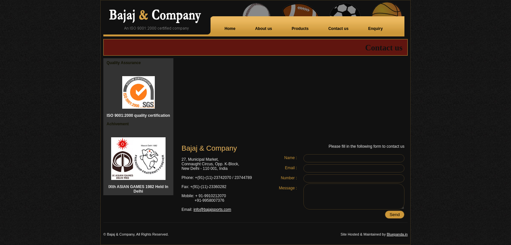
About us (263, 28)
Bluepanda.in (397, 234)
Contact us (338, 28)
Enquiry (375, 28)
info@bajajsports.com (212, 209)
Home (230, 28)
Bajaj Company (157, 18)
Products (300, 28)
